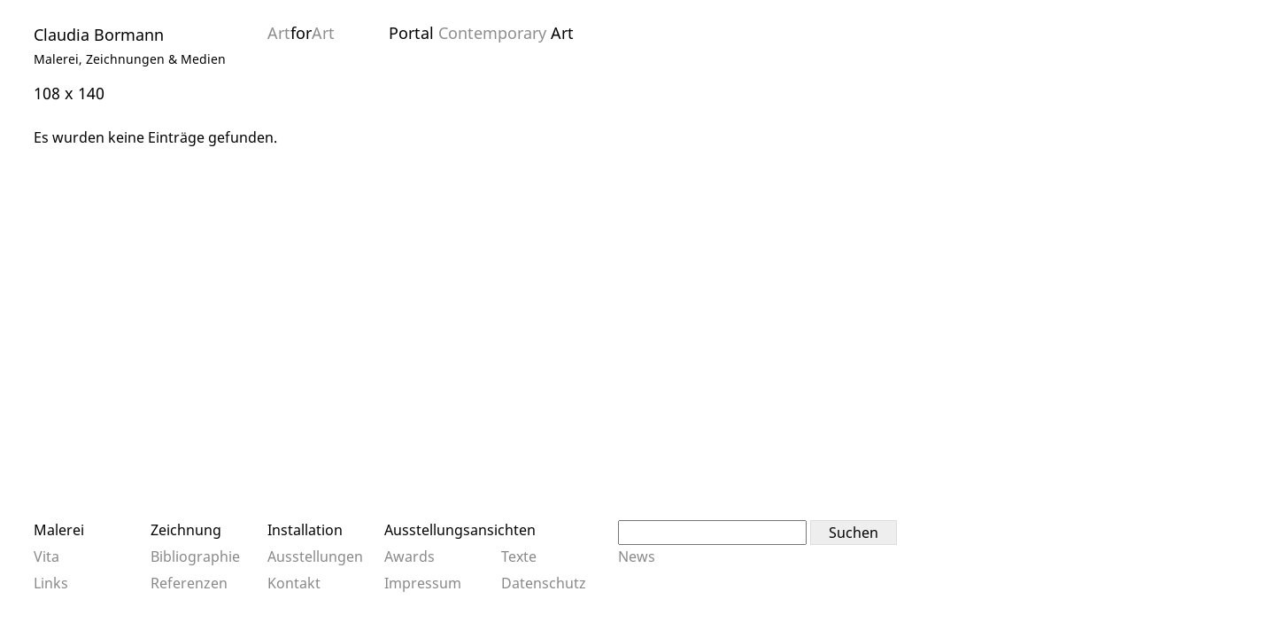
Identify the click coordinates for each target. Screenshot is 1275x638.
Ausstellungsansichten (460, 530)
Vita (46, 556)
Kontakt (294, 583)
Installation (305, 530)
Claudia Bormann (99, 34)
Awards (409, 556)
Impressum (422, 583)
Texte (519, 556)
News (636, 556)
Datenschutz (543, 583)
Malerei (59, 530)
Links (51, 583)
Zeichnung (186, 530)
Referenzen (189, 583)
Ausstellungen (315, 556)
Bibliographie (195, 556)
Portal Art (481, 32)
